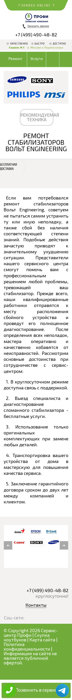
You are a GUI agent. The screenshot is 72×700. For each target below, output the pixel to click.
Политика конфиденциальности (27, 646)
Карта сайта (42, 639)
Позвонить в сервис (36, 690)
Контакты (36, 605)
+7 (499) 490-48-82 (36, 34)
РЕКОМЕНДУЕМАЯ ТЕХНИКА (36, 117)
